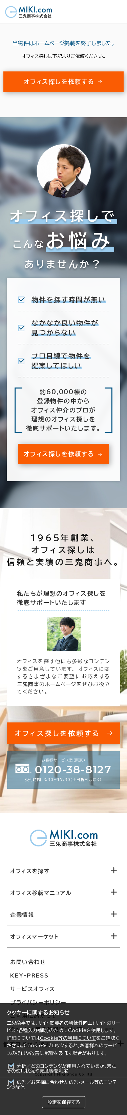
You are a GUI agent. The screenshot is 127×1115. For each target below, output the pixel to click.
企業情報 (22, 915)
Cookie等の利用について (68, 1038)
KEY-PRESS (29, 975)
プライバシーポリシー (38, 1002)
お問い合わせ (28, 962)
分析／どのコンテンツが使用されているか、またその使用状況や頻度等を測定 (61, 1068)
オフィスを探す (30, 871)
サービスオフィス (32, 989)
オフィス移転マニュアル (41, 893)
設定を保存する (63, 1102)
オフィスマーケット (34, 936)
